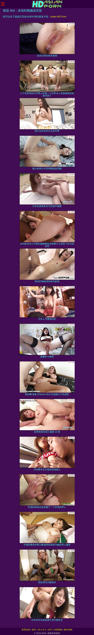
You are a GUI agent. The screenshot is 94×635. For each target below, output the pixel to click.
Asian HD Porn (58, 16)
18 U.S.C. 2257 (45, 629)
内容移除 (58, 629)
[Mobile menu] (2, 4)
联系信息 (26, 629)
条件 (34, 629)
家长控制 (68, 629)
